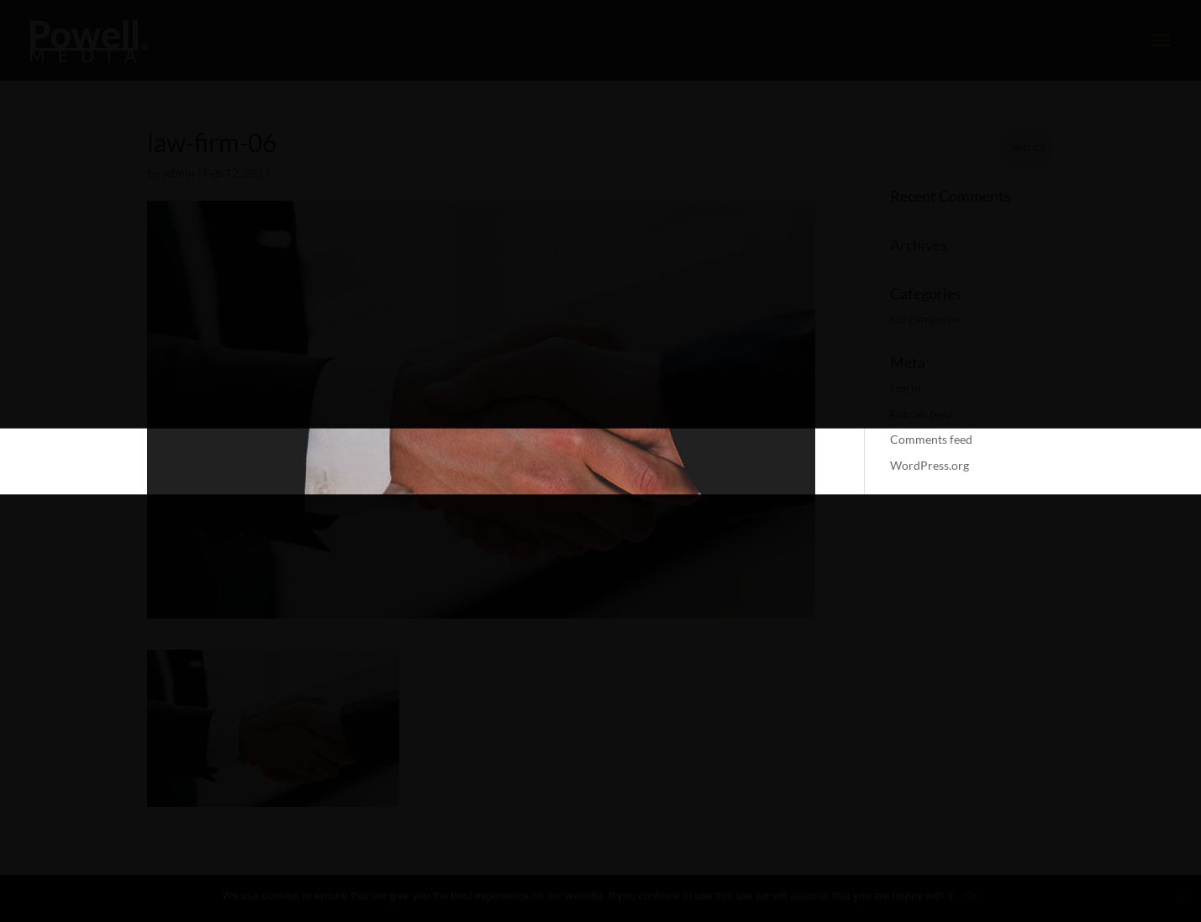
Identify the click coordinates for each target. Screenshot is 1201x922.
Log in (905, 388)
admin (178, 173)
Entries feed (921, 414)
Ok (972, 895)
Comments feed (931, 439)
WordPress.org (929, 465)
